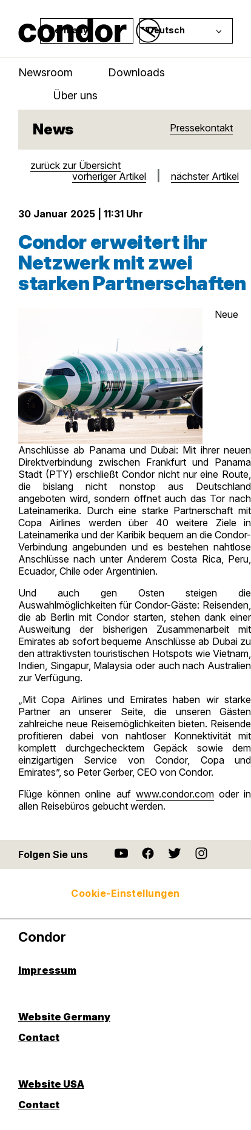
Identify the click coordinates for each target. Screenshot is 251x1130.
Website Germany (64, 1017)
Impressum (47, 970)
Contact (38, 1037)
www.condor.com (175, 794)
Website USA (51, 1084)
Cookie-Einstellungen (125, 893)
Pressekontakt (201, 128)
